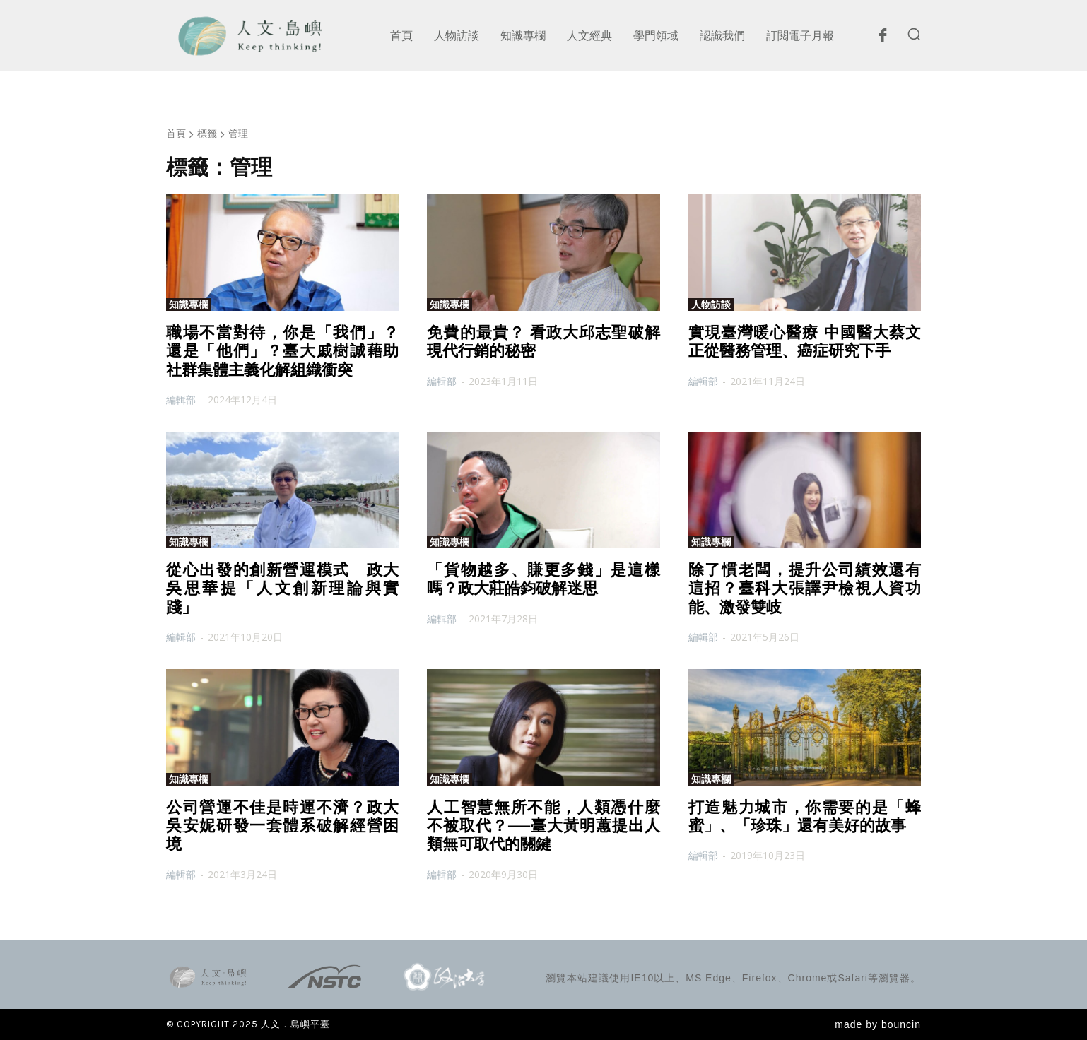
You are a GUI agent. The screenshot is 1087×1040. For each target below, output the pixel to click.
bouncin (901, 1024)
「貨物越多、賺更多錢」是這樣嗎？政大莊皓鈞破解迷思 (543, 579)
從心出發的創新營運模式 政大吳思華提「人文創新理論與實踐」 (282, 588)
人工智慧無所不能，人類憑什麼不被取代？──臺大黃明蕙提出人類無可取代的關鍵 (543, 825)
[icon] (882, 39)
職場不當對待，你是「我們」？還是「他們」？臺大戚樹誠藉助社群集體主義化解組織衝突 (282, 351)
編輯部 (181, 399)
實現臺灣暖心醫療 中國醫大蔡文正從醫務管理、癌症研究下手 (804, 342)
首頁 (176, 133)
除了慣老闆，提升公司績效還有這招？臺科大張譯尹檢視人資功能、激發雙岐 (804, 588)
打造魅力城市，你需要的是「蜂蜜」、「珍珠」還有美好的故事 (804, 816)
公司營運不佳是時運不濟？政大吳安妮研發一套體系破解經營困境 (282, 825)
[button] (914, 34)
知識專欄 (188, 304)
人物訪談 (711, 304)
